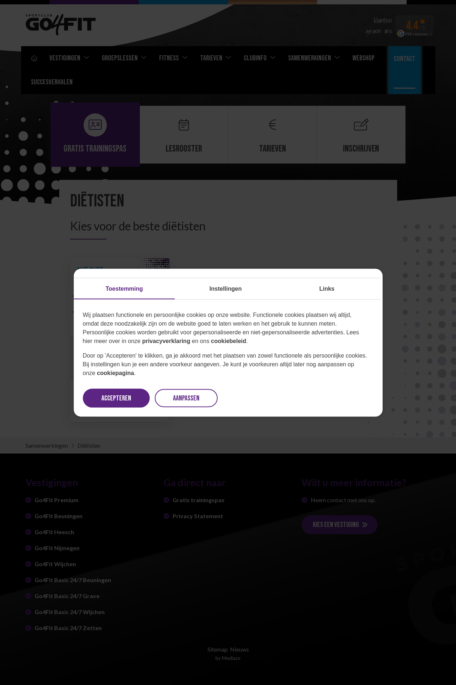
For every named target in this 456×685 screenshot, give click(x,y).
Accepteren (116, 398)
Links (327, 288)
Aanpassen (186, 398)
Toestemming (124, 288)
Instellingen (225, 288)
